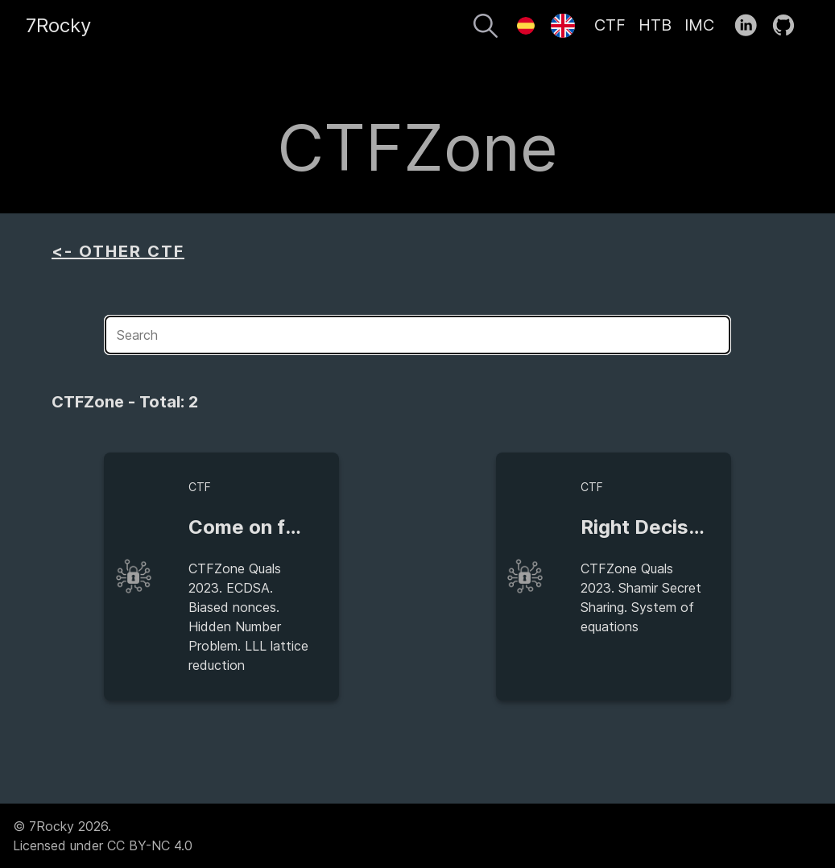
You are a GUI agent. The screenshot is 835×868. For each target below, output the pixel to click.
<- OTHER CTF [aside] (118, 251)
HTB (655, 25)
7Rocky (58, 25)
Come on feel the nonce (300, 527)
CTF (610, 25)
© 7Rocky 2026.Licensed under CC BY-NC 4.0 (102, 836)
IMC (699, 25)
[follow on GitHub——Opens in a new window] (788, 26)
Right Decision (649, 527)
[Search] (485, 28)
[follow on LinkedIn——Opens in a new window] (751, 26)
